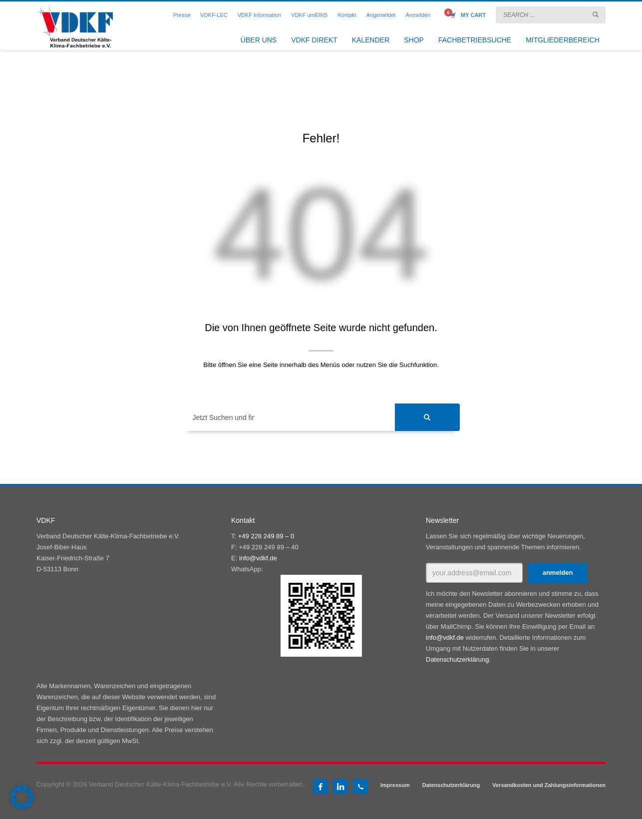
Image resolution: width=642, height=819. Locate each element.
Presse (181, 15)
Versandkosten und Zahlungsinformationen (549, 785)
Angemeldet (381, 15)
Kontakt (346, 15)
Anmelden (417, 15)
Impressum (395, 785)
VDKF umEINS (309, 15)
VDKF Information (259, 15)
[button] (22, 797)
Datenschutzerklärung (457, 659)
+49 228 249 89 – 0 (266, 536)
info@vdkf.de (258, 558)
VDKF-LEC (213, 15)
